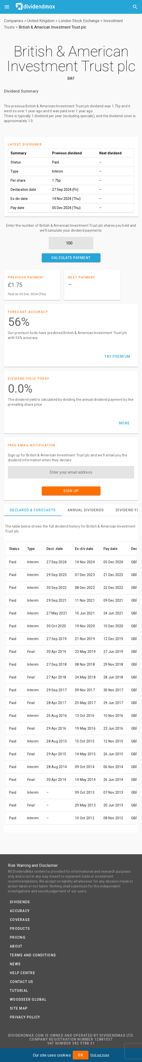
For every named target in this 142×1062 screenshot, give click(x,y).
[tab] (33, 510)
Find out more (99, 1055)
